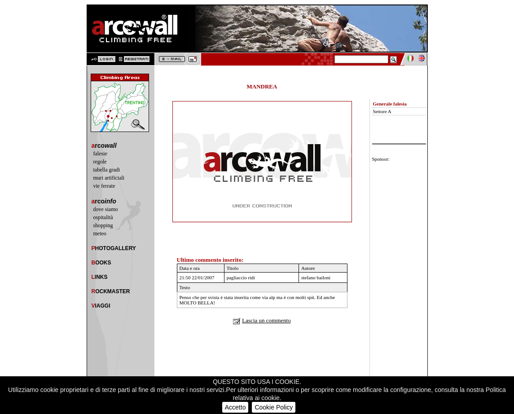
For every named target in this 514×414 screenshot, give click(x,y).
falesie (100, 153)
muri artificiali (109, 178)
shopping (103, 225)
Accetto (235, 407)
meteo (99, 233)
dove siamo (105, 209)
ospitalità (103, 217)
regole (100, 162)
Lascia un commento (266, 320)
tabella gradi (106, 170)
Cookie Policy (274, 407)
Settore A (382, 111)
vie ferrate (104, 186)
